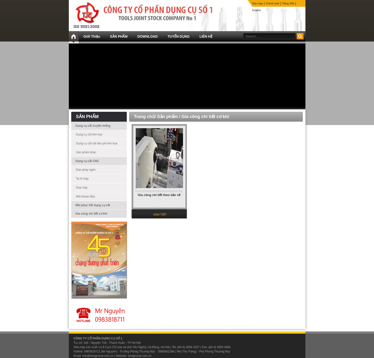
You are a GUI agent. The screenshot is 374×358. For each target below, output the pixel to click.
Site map (257, 3)
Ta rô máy (82, 178)
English (256, 10)
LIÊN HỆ (205, 36)
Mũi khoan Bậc (85, 196)
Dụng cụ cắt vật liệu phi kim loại (96, 143)
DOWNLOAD (147, 36)
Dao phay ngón (86, 169)
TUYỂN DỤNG (179, 36)
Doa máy (82, 187)
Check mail (272, 3)
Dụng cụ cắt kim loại (89, 134)
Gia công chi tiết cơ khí (91, 213)
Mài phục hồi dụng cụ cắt (93, 205)
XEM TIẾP (160, 214)
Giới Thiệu (92, 36)
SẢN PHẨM (118, 36)
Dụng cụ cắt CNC (87, 161)
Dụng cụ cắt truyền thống (93, 125)
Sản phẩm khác (86, 152)
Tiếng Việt (288, 3)
